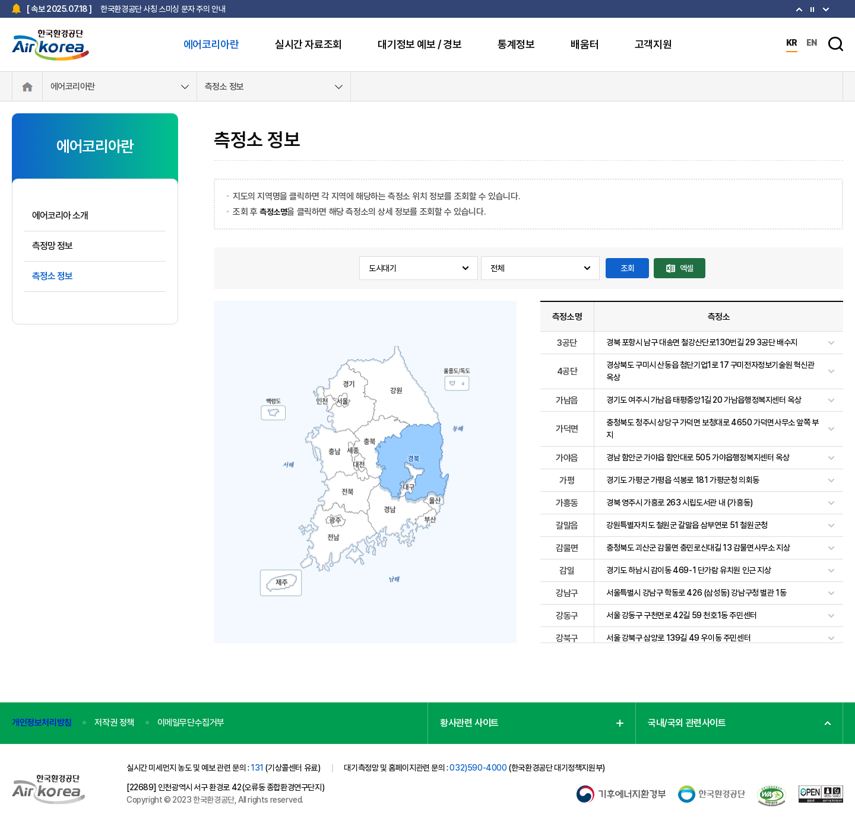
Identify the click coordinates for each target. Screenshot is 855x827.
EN (811, 42)
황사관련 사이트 (469, 723)
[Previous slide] (826, 9)
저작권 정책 (114, 722)
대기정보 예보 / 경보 (419, 44)
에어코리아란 (211, 44)
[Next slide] (799, 9)
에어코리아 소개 (60, 215)
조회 (627, 268)
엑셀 (687, 268)
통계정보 (516, 44)
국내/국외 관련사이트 (687, 723)
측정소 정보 (224, 86)
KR (791, 42)
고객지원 (653, 44)
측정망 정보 (52, 246)
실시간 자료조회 (308, 44)
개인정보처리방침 (42, 722)
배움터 (584, 44)
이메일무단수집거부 (190, 722)
